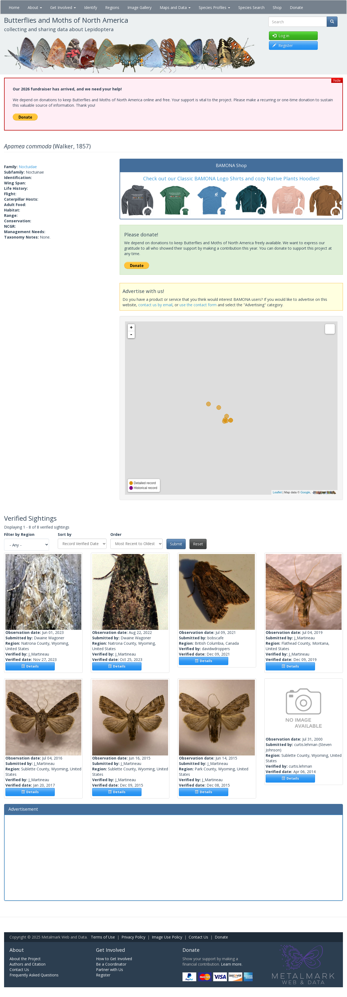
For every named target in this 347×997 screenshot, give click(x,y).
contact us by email (155, 304)
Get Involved (63, 7)
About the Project (25, 958)
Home (14, 7)
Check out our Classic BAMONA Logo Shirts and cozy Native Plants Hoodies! (231, 178)
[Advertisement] (173, 857)
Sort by (65, 534)
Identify (90, 7)
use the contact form (198, 304)
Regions (112, 7)
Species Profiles (214, 7)
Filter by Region (19, 534)
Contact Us (198, 937)
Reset (198, 543)
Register (103, 975)
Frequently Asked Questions (34, 975)
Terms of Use (103, 937)
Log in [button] (280, 35)
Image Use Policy (167, 937)
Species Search (251, 7)
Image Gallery (139, 7)
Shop (277, 7)
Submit (176, 543)
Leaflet (277, 492)
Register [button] (282, 45)
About (35, 7)
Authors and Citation (27, 964)
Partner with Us (109, 969)
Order (115, 534)
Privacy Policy (133, 937)
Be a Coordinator (111, 964)
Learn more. (231, 964)
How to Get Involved (114, 958)
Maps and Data (175, 7)
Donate (296, 7)
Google (305, 492)
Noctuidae (28, 166)
